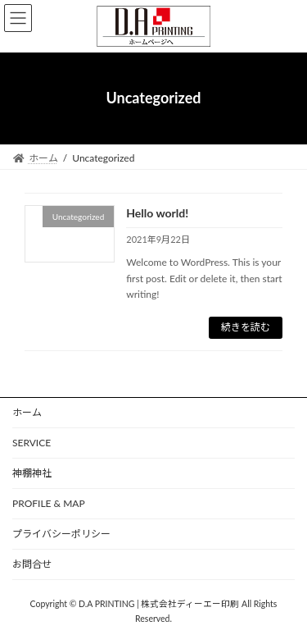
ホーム (27, 412)
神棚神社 (32, 473)
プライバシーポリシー (61, 534)
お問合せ (32, 564)
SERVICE (31, 442)
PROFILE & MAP (48, 503)
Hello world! (157, 213)
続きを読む (245, 327)
